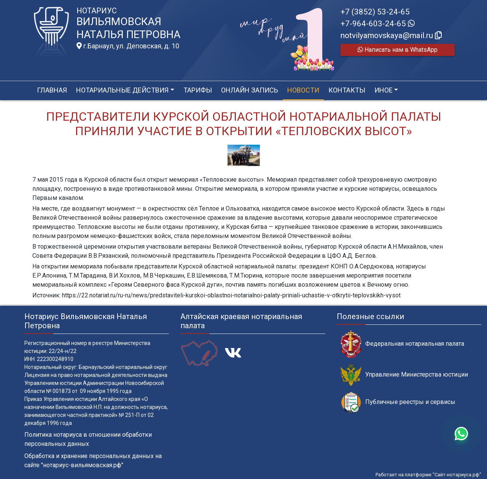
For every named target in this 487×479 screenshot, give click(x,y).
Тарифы (197, 90)
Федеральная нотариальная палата (402, 344)
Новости (303, 90)
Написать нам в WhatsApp (398, 49)
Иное (383, 90)
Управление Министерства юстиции (404, 375)
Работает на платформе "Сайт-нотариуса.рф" (428, 474)
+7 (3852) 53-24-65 (375, 11)
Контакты (346, 90)
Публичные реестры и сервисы (398, 402)
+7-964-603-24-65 (378, 23)
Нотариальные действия (122, 90)
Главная (52, 90)
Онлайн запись (249, 90)
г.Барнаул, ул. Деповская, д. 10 (127, 46)
